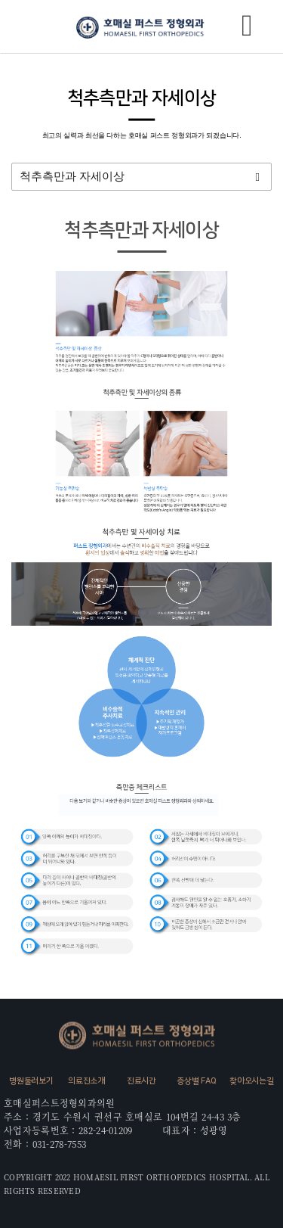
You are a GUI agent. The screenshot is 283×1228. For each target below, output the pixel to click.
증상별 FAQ (196, 1081)
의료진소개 (86, 1081)
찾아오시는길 (251, 1081)
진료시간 (141, 1081)
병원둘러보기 (31, 1081)
